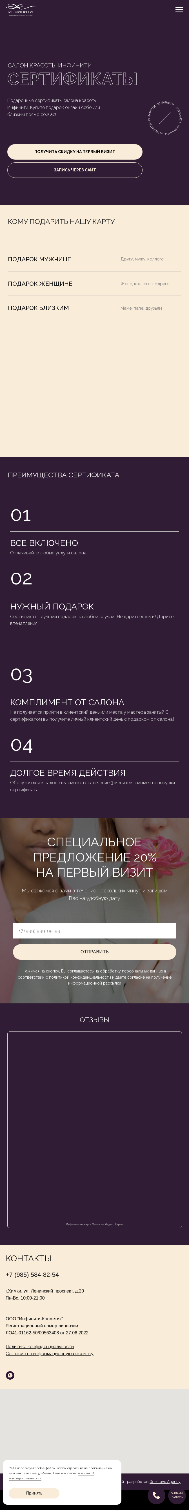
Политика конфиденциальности (40, 1346)
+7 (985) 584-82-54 (32, 1274)
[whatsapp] (10, 1375)
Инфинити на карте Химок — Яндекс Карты (94, 1224)
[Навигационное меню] (179, 10)
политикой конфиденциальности (80, 977)
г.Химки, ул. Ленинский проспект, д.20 (45, 1291)
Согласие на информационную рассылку (50, 1353)
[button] (75, 152)
